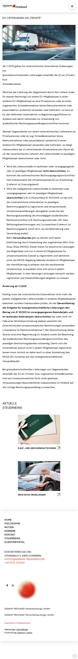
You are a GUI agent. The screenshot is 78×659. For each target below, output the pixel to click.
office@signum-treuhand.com (24, 559)
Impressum (10, 622)
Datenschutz (24, 622)
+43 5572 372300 (14, 562)
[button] (72, 6)
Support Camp (24, 632)
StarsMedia (22, 629)
